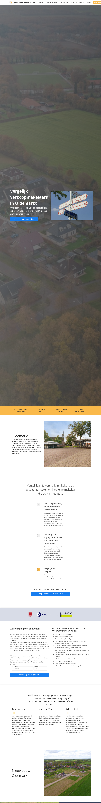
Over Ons (74, 2)
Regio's (81, 2)
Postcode (15, 666)
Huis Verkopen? (64, 2)
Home (41, 2)
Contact (88, 2)
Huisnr (36, 666)
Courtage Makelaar (51, 2)
